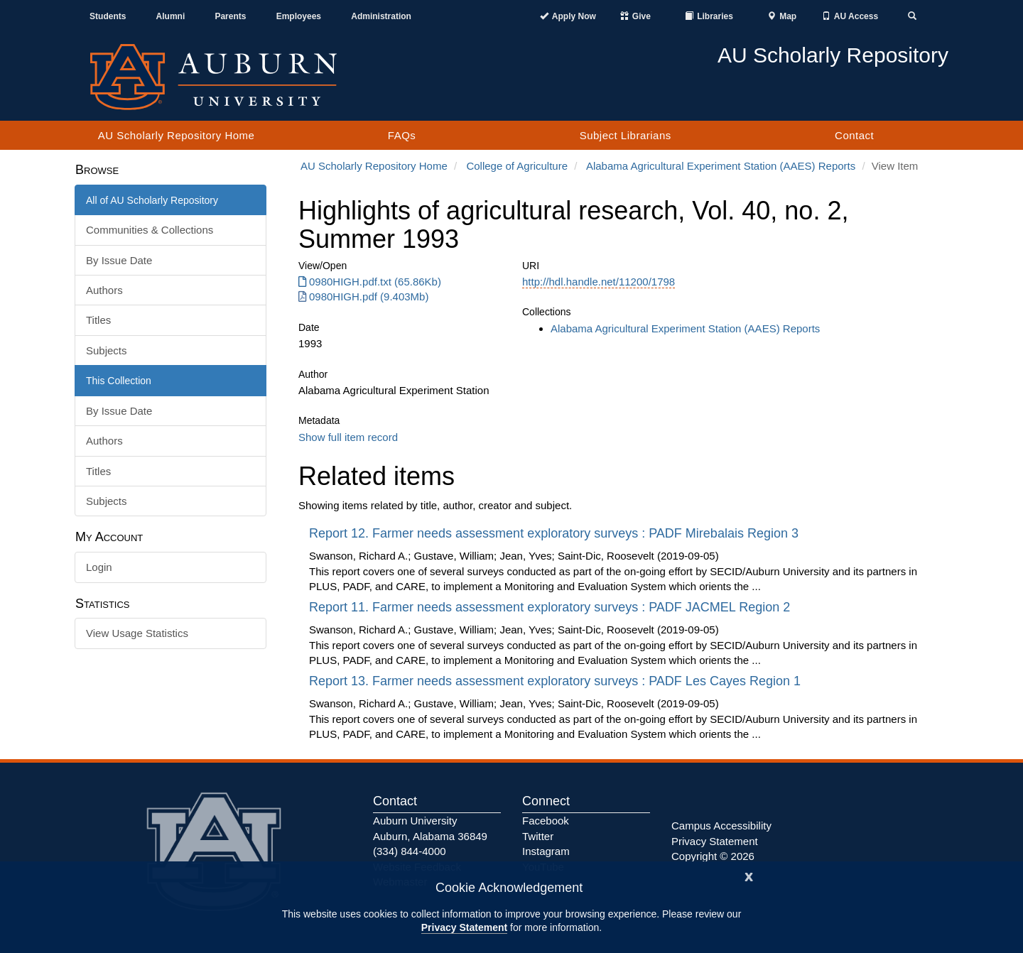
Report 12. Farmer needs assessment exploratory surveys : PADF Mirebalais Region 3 (555, 533)
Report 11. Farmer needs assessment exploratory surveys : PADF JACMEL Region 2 (551, 607)
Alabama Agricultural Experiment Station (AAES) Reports (720, 166)
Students (108, 16)
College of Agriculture (517, 166)
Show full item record (348, 437)
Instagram (546, 851)
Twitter (537, 836)
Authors (104, 290)
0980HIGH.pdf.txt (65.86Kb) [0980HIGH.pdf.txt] (369, 282)
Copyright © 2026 (712, 856)
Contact (854, 135)
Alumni (170, 16)
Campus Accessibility (721, 825)
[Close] (749, 875)
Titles (98, 320)
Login (99, 567)
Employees (298, 16)
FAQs (402, 135)
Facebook (545, 821)
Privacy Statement (464, 927)
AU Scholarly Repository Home (176, 135)
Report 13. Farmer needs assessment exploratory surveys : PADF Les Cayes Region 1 (556, 681)
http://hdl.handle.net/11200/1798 (598, 282)
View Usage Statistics (137, 633)
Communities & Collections (149, 230)
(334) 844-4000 (409, 851)
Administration (381, 16)
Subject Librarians (625, 135)
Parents (230, 16)
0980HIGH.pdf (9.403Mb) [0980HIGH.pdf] (363, 296)
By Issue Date (119, 260)
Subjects (106, 350)
